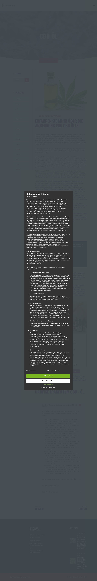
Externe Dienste (54, 371)
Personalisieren (48, 384)
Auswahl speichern (48, 381)
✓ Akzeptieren (48, 376)
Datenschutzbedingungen (48, 387)
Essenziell (30, 371)
